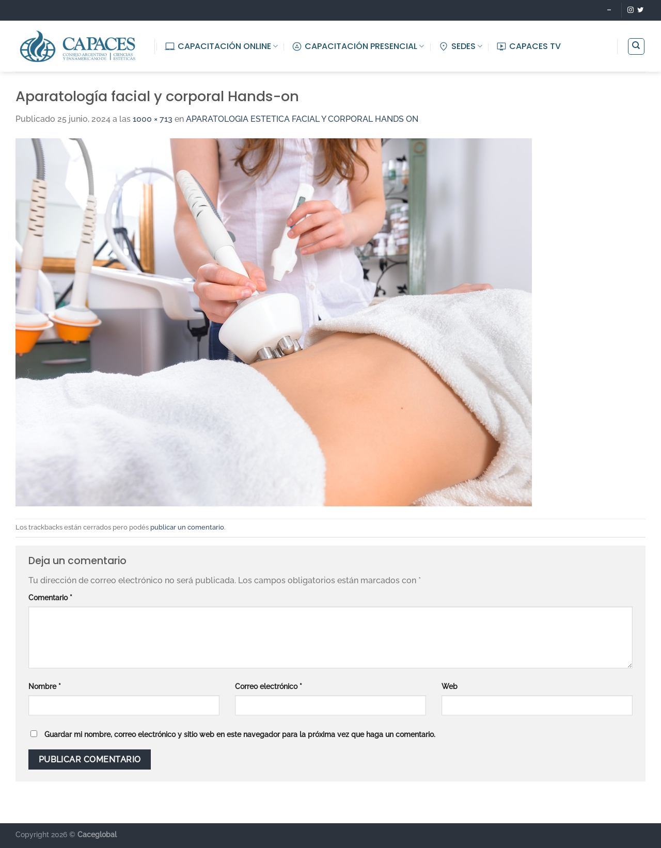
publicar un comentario (187, 527)
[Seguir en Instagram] (630, 10)
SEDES (460, 46)
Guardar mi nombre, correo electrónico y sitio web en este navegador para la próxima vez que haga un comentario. (239, 734)
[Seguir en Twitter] (640, 10)
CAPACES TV (528, 46)
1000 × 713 (152, 119)
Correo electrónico (268, 686)
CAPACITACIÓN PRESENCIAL (358, 46)
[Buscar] (636, 46)
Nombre (44, 686)
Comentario (50, 597)
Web (450, 686)
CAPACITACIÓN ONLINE (221, 46)
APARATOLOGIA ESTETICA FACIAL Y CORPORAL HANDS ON (302, 119)
